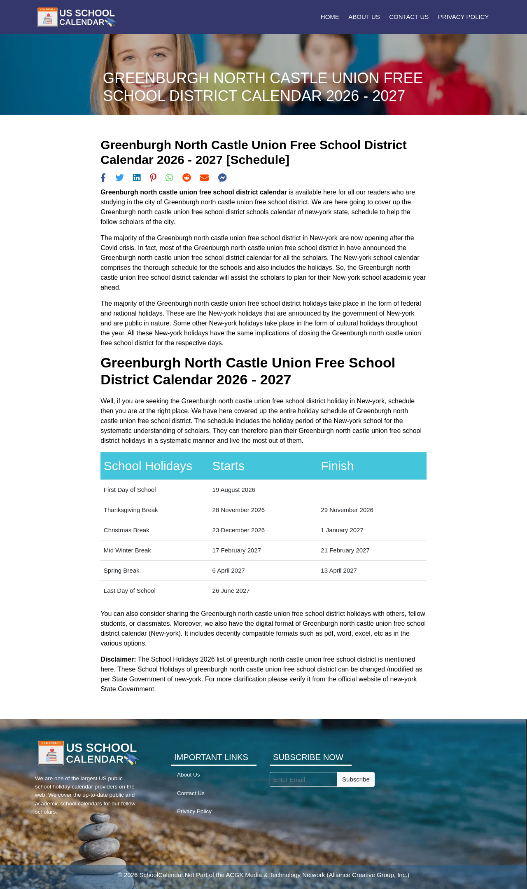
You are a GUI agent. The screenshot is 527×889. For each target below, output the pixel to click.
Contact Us (409, 16)
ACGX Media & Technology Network (275, 874)
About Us (364, 16)
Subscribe (356, 779)
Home (330, 16)
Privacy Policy (463, 16)
